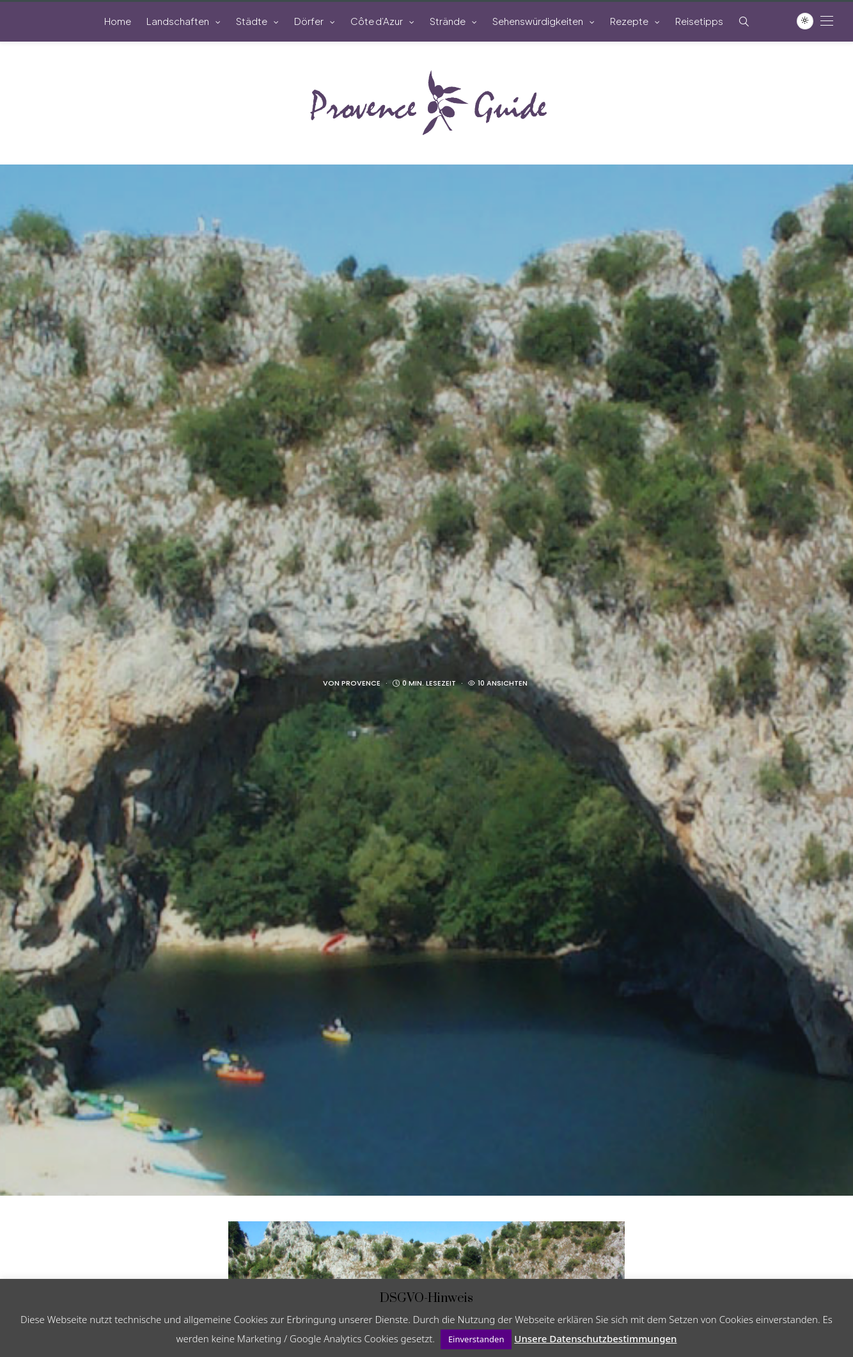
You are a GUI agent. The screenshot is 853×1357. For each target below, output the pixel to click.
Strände (448, 21)
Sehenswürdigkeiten (537, 21)
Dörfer (309, 21)
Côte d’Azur (376, 21)
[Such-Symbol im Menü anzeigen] (744, 21)
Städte (251, 21)
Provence (360, 683)
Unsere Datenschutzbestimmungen (595, 1338)
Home (117, 21)
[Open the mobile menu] (826, 21)
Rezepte (629, 21)
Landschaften (177, 21)
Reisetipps (699, 21)
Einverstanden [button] (476, 1339)
